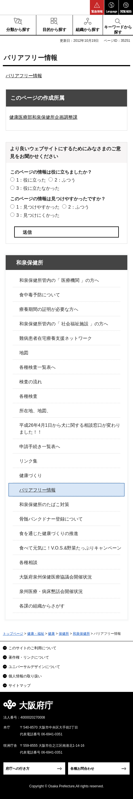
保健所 (64, 634)
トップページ (13, 634)
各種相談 (28, 562)
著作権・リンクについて (29, 657)
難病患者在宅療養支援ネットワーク (55, 338)
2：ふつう (65, 180)
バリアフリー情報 (24, 75)
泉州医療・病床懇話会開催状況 (51, 591)
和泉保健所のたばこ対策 (44, 504)
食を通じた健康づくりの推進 (48, 533)
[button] (97, 7)
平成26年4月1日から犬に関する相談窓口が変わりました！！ (69, 428)
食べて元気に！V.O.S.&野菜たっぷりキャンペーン (70, 548)
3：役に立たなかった (38, 188)
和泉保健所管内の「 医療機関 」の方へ (59, 280)
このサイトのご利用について (32, 648)
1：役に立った (31, 180)
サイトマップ (20, 685)
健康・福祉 (35, 634)
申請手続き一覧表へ (39, 446)
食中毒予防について (39, 294)
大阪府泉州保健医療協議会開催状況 (55, 577)
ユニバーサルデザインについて (34, 667)
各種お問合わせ (82, 769)
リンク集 (28, 461)
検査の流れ (30, 381)
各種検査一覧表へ (37, 367)
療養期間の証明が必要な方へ (48, 309)
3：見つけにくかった (38, 215)
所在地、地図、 (35, 410)
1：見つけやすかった (38, 207)
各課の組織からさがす (42, 606)
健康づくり (30, 475)
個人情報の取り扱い (25, 676)
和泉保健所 (29, 263)
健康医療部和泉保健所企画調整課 (43, 117)
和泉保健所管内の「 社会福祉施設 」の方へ (63, 323)
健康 (51, 634)
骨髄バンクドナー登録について (51, 519)
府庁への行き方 (17, 769)
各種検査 (28, 396)
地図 (23, 352)
